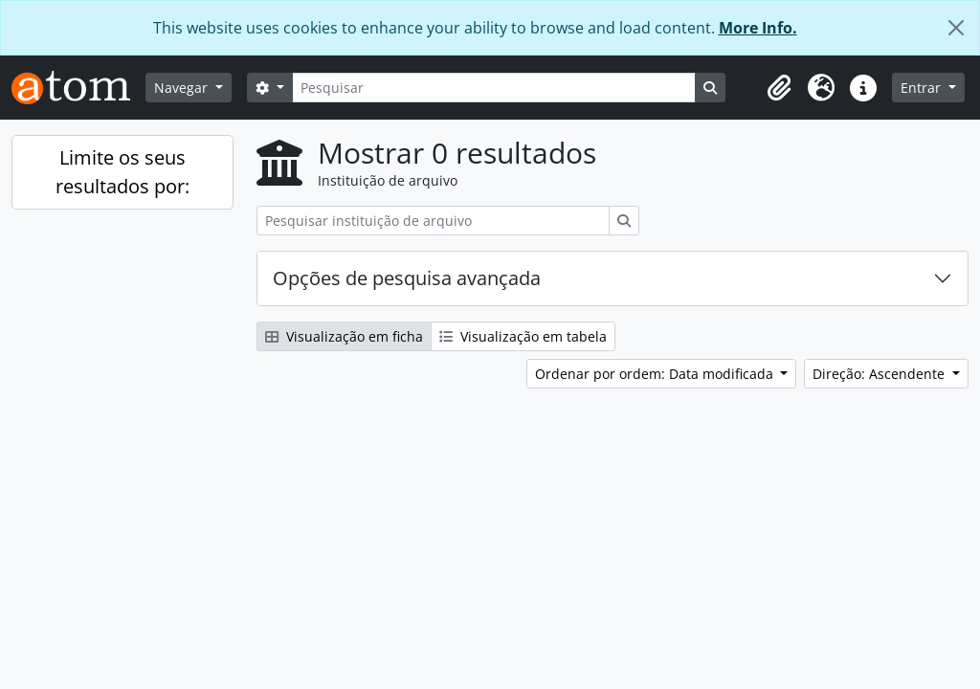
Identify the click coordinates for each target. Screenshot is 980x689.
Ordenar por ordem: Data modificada (656, 374)
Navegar (183, 87)
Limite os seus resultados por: (122, 171)
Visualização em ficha (344, 336)
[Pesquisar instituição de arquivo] (433, 220)
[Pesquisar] (494, 87)
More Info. (758, 27)
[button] (779, 88)
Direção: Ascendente (880, 374)
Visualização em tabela (523, 336)
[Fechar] (956, 28)
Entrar (923, 87)
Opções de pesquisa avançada (407, 278)
